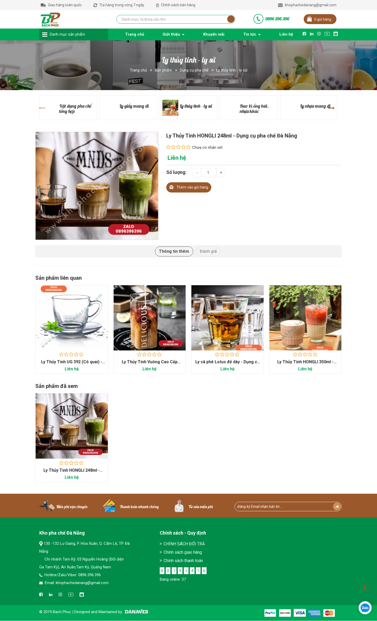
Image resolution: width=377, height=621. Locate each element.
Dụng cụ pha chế (194, 70)
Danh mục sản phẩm (67, 34)
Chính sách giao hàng (183, 552)
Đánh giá (208, 251)
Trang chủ (138, 70)
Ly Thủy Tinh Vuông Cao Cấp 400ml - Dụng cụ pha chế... (150, 364)
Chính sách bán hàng (175, 5)
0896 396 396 (277, 18)
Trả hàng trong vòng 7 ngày (118, 5)
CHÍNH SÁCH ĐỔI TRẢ (184, 544)
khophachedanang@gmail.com (307, 5)
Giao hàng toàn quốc (61, 5)
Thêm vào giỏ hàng (188, 186)
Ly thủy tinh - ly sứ (231, 70)
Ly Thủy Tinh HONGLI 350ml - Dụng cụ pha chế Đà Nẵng (305, 364)
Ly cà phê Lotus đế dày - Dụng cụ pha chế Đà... (227, 364)
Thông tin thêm (174, 251)
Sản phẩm (163, 70)
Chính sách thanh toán (183, 560)
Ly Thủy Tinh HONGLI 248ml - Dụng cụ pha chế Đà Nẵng (71, 473)
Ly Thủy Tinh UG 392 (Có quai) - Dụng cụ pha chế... (71, 364)
